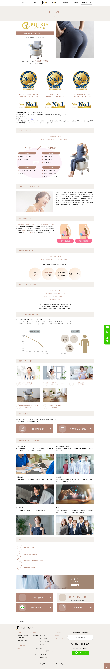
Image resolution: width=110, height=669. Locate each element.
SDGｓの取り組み (22, 640)
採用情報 (57, 636)
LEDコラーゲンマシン (45, 641)
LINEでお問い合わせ (38, 607)
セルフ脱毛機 (43, 638)
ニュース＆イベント (21, 646)
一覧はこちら (74, 585)
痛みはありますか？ (29, 547)
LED (41, 648)
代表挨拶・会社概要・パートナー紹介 (23, 636)
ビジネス (34, 3)
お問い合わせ (38, 597)
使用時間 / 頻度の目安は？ (30, 554)
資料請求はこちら (38, 429)
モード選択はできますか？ (30, 567)
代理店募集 (58, 633)
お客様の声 (78, 607)
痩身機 (42, 644)
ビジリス (42, 636)
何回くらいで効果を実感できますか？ (33, 561)
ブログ (18, 649)
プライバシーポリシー (60, 639)
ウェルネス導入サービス (46, 651)
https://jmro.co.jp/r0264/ (29, 119)
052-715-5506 (80, 643)
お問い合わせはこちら (78, 429)
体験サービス (43, 658)
